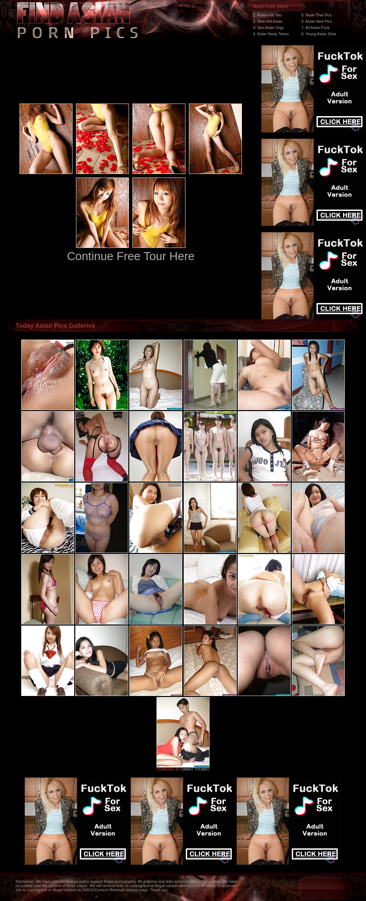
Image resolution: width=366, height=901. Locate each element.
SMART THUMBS (195, 769)
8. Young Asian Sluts (318, 34)
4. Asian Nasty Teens (271, 34)
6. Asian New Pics (316, 21)
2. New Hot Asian (267, 21)
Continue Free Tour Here (131, 256)
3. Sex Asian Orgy (268, 27)
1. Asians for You (267, 15)
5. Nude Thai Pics (316, 15)
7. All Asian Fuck (315, 27)
